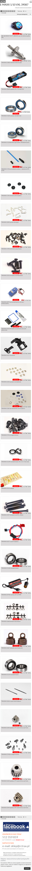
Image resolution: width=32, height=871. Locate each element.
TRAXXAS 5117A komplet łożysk (10, 674)
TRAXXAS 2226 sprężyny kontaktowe (11, 382)
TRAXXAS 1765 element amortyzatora (11, 195)
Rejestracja (25, 1)
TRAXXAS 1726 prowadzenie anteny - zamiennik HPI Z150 (15, 170)
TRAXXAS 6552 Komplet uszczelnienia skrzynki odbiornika (13, 329)
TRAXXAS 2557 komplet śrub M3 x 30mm (12, 515)
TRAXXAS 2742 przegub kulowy (9, 435)
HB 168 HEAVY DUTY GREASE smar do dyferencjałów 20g (15, 36)
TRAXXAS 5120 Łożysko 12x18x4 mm (11, 116)
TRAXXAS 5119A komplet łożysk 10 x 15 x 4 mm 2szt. (15, 462)
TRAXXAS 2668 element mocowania (10, 621)
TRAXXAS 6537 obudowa (8, 355)
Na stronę (20, 11)
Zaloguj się (19, 1)
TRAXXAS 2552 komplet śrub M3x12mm (12, 275)
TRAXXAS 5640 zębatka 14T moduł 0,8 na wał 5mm (14, 728)
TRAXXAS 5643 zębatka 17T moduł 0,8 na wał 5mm (14, 781)
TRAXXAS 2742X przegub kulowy (10, 754)
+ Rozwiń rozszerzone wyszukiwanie (23, 7)
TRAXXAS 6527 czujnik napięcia (9, 541)
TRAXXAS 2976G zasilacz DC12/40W (11, 595)
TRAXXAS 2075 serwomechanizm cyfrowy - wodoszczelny (12, 303)
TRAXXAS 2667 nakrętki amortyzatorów (12, 648)
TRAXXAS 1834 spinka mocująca (10, 222)
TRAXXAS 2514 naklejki (7, 488)
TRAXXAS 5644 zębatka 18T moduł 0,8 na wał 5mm (14, 807)
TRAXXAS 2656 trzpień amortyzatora (11, 701)
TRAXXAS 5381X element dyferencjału (11, 62)
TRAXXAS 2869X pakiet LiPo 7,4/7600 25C (12, 89)
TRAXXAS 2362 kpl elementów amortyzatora (13, 408)
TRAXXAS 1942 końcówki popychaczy (11, 249)
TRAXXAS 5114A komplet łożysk (10, 568)
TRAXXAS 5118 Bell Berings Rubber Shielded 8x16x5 (15, 142)
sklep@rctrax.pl (20, 846)
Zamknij (27, 868)
